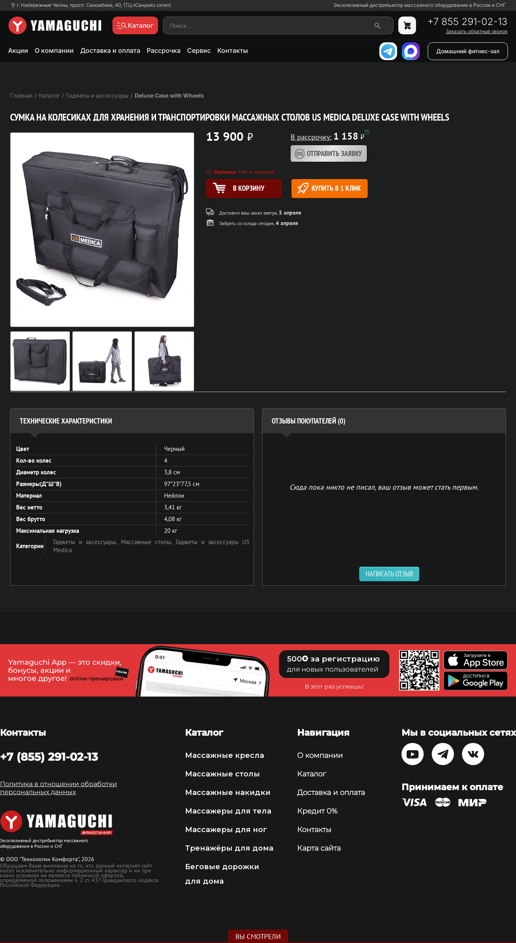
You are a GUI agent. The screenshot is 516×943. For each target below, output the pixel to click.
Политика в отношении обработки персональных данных (58, 788)
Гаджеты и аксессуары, (87, 542)
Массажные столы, (148, 542)
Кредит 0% (317, 811)
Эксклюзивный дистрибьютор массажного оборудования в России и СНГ (419, 5)
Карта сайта (319, 848)
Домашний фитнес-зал (467, 51)
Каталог (311, 774)
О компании (54, 50)
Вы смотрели (258, 936)
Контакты (232, 50)
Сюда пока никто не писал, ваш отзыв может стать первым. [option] (384, 486)
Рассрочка (164, 50)
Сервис (199, 50)
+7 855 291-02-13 (467, 22)
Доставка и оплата (110, 50)
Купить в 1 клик (329, 188)
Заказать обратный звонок (477, 31)
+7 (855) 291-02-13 (49, 757)
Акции (18, 50)
